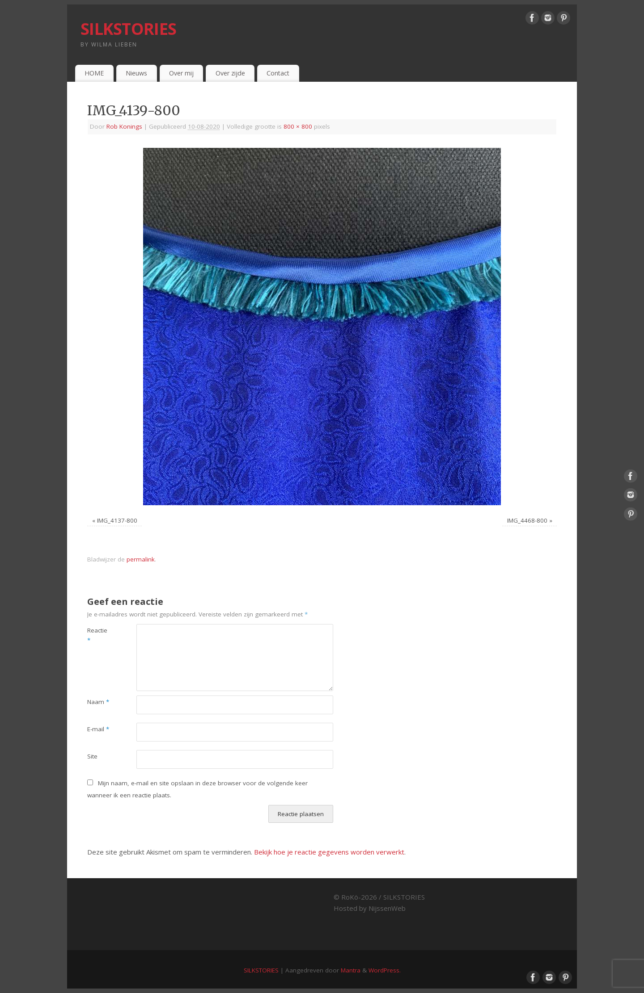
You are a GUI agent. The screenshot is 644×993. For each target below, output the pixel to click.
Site (92, 756)
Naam (98, 702)
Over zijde (230, 73)
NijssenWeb (387, 908)
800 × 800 (298, 126)
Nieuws (136, 73)
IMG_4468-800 (527, 520)
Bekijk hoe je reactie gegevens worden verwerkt (329, 851)
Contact (278, 73)
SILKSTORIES (128, 29)
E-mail (98, 729)
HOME (94, 73)
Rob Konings (124, 126)
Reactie (97, 635)
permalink (141, 559)
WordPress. (385, 970)
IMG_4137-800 (117, 520)
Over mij (181, 73)
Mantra (350, 970)
